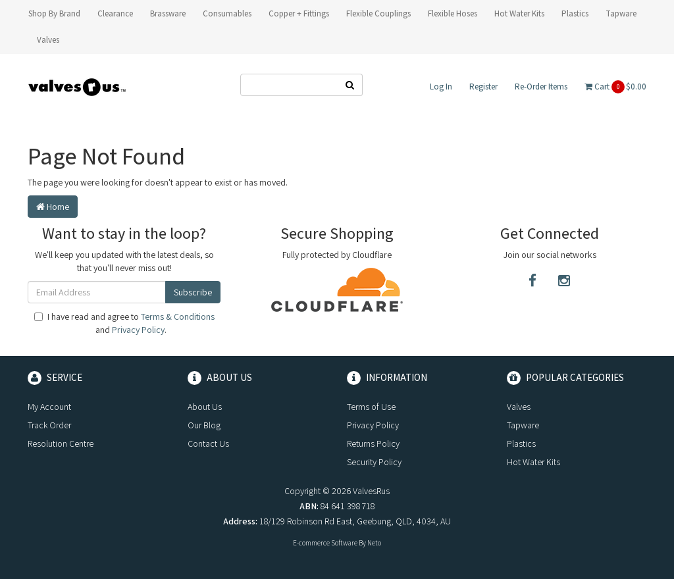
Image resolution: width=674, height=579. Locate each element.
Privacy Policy (138, 330)
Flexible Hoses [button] (452, 13)
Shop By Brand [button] (54, 13)
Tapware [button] (621, 13)
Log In (441, 86)
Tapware (523, 425)
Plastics (521, 443)
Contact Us (208, 443)
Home (52, 207)
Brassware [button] (168, 13)
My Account (49, 407)
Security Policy (374, 462)
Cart (615, 86)
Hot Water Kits (533, 462)
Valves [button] (48, 39)
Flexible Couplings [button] (378, 13)
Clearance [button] (115, 13)
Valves (519, 407)
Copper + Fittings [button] (299, 13)
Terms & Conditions (178, 316)
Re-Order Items (541, 86)
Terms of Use (371, 407)
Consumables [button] (227, 13)
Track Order (49, 425)
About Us (205, 407)
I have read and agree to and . (124, 323)
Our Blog (204, 425)
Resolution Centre (60, 443)
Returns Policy (373, 443)
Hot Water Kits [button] (519, 13)
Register (483, 86)
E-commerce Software (325, 542)
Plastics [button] (574, 13)
